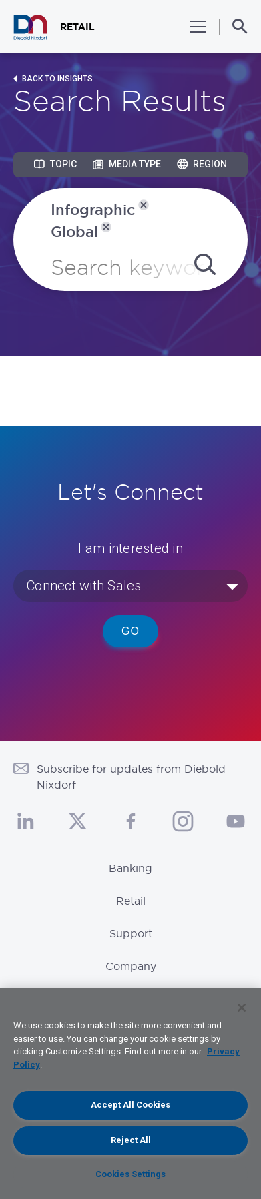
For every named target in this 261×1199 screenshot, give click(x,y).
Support (130, 933)
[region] (130, 1093)
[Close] (241, 1007)
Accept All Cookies (130, 1105)
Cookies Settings (130, 1174)
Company (130, 966)
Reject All (131, 1140)
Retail (131, 900)
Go (130, 631)
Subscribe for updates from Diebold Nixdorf (131, 776)
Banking (130, 868)
